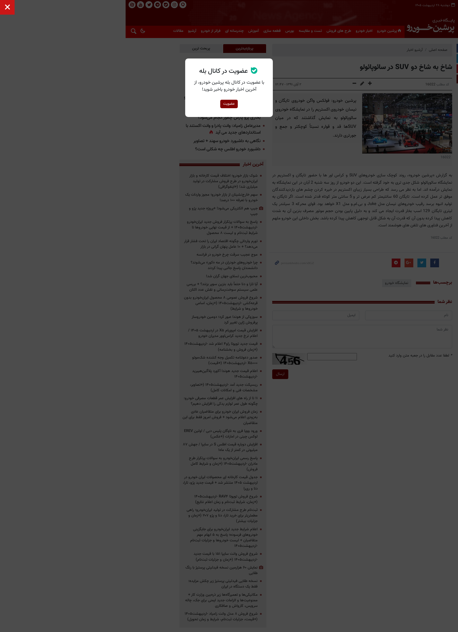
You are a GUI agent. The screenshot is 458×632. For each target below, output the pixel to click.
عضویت (229, 104)
